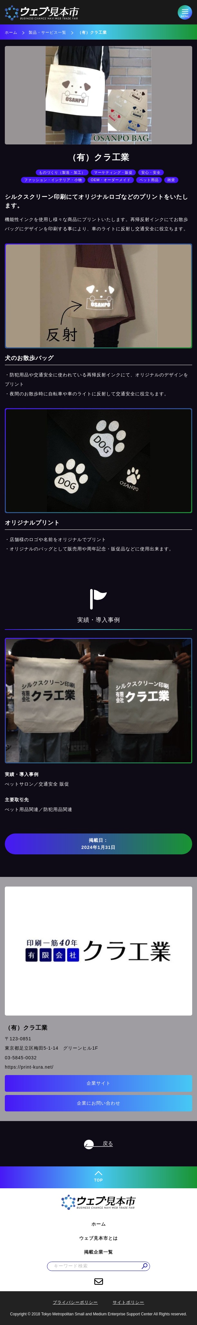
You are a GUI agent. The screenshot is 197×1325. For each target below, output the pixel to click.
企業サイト (99, 1083)
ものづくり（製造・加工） (62, 172)
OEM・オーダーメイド (111, 180)
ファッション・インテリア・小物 (53, 180)
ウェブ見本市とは (98, 1238)
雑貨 (171, 180)
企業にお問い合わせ (98, 1103)
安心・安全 (151, 172)
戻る (108, 1143)
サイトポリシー (128, 1302)
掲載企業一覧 (98, 1252)
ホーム (11, 32)
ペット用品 (149, 180)
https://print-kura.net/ (29, 1067)
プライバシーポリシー (75, 1302)
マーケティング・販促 (113, 172)
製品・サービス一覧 (47, 32)
